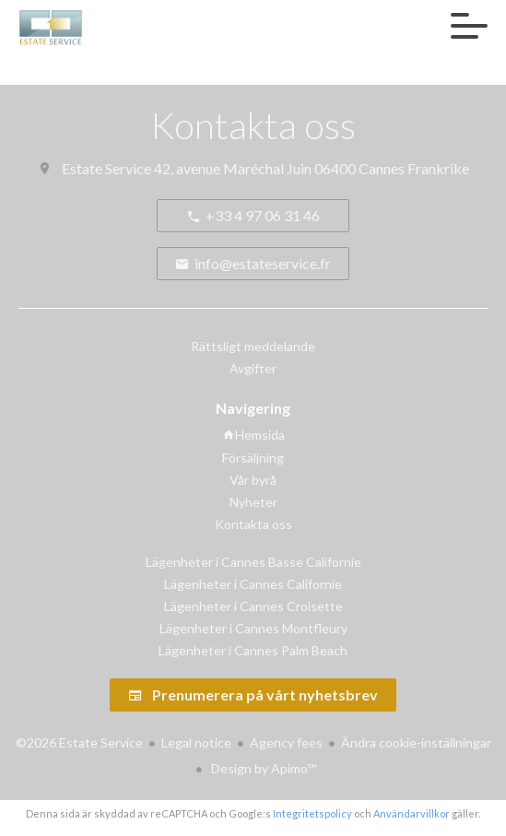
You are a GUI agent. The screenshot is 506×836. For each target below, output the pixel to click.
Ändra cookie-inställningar (416, 742)
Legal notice (196, 742)
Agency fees (286, 742)
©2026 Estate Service (79, 742)
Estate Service (106, 168)
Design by (262, 768)
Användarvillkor (411, 813)
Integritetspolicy (312, 813)
